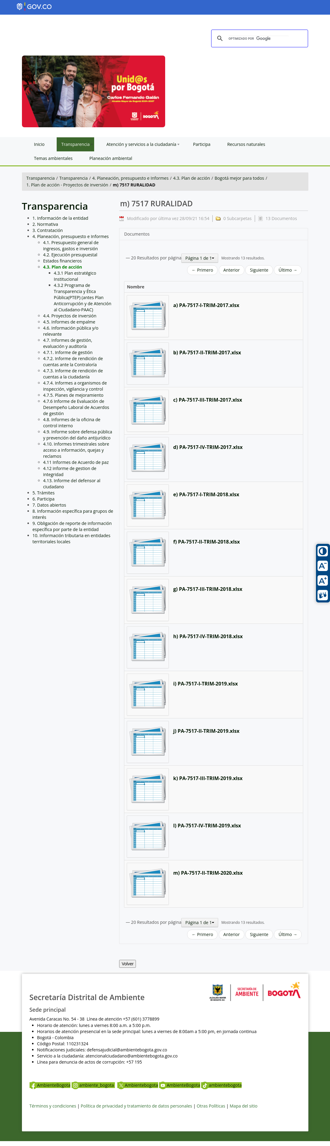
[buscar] (259, 39)
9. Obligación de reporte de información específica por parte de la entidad (72, 526)
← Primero (202, 270)
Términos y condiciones (53, 1106)
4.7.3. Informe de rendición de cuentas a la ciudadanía (73, 374)
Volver (127, 963)
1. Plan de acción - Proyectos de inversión (67, 185)
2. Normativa (45, 224)
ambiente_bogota (93, 1085)
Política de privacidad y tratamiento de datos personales (136, 1106)
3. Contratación (48, 230)
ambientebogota (221, 1085)
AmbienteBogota (50, 1085)
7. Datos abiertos (49, 505)
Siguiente (259, 270)
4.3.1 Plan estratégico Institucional (75, 276)
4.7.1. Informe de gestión (68, 352)
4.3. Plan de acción (191, 178)
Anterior (231, 270)
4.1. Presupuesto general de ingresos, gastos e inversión (71, 245)
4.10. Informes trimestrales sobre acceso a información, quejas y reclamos (76, 450)
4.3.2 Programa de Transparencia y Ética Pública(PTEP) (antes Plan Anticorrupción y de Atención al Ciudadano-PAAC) (83, 297)
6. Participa (44, 499)
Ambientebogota (137, 1085)
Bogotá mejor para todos (239, 178)
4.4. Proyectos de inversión (70, 316)
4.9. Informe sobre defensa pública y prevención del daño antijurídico (77, 435)
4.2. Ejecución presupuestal (70, 255)
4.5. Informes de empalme (69, 322)
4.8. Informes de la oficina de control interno (72, 422)
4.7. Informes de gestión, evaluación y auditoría (67, 343)
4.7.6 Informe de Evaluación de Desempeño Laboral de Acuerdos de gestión (76, 407)
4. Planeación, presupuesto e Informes (130, 178)
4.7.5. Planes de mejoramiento (73, 395)
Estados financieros (62, 261)
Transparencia (41, 178)
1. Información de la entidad (60, 218)
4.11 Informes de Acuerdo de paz (76, 462)
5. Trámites (44, 493)
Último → (288, 270)
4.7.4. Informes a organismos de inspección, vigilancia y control (75, 386)
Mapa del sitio (243, 1106)
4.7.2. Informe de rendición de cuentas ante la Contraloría (73, 361)
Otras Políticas (211, 1106)
